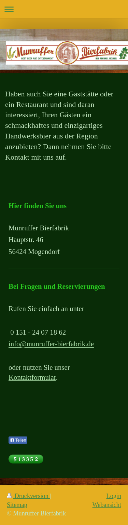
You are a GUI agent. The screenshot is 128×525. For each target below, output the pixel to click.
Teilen (18, 440)
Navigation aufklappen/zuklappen (64, 9)
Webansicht (107, 504)
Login (113, 496)
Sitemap (17, 504)
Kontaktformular (32, 377)
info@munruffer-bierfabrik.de (51, 344)
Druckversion (28, 496)
